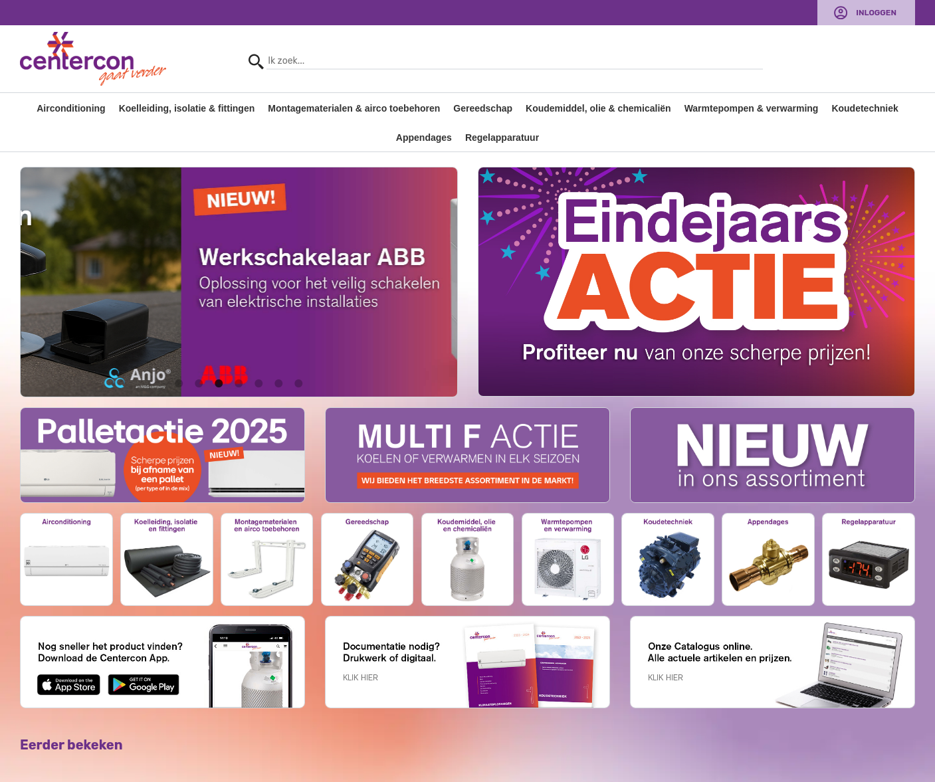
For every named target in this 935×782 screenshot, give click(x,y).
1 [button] (178, 383)
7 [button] (298, 383)
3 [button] (218, 383)
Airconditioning (71, 108)
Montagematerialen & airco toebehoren (354, 108)
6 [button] (278, 383)
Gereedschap (482, 108)
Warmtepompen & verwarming (751, 108)
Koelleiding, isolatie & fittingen (187, 108)
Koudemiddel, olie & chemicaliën (598, 108)
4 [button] (238, 383)
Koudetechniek (864, 108)
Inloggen (876, 12)
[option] (239, 282)
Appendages (424, 137)
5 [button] (258, 383)
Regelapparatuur (502, 137)
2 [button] (198, 383)
